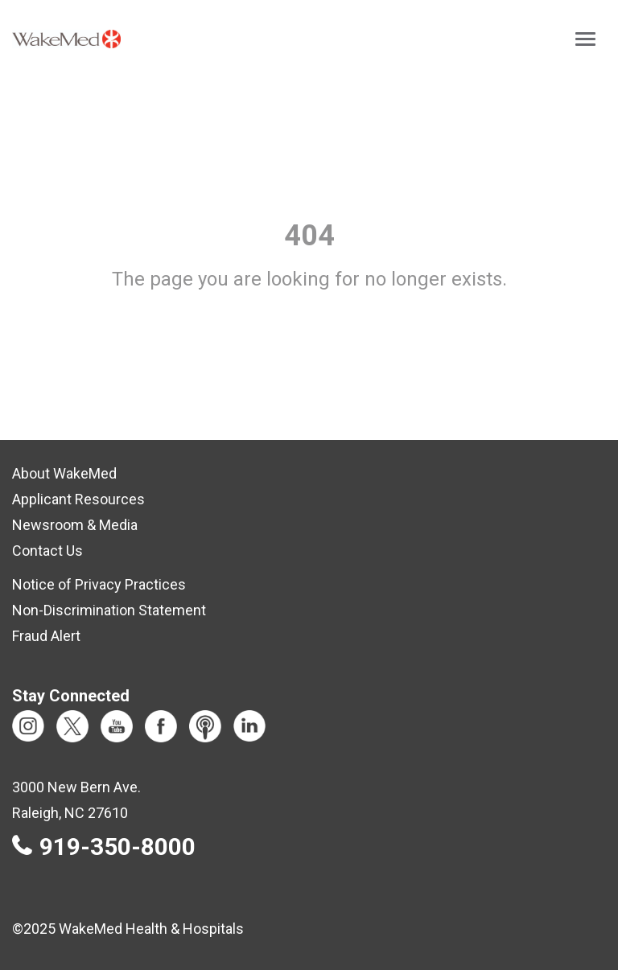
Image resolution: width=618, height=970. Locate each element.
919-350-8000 (117, 847)
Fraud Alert (46, 635)
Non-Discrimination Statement (109, 610)
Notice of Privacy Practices (99, 584)
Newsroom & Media (75, 524)
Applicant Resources (78, 499)
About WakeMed (64, 473)
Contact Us (47, 550)
